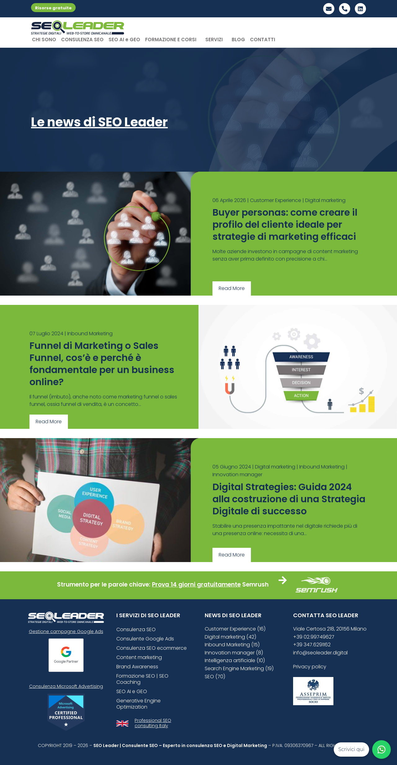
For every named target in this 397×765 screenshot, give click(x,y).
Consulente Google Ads (145, 638)
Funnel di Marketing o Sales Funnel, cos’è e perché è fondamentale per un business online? (101, 364)
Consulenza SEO (136, 629)
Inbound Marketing (90, 333)
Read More (232, 288)
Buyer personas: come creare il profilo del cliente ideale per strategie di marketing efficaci (284, 224)
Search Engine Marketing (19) (239, 668)
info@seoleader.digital (320, 652)
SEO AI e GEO (124, 39)
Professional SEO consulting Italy (153, 723)
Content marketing (139, 657)
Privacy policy (309, 666)
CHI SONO (44, 39)
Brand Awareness (137, 666)
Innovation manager (237, 474)
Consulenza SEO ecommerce (151, 648)
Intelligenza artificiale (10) (235, 660)
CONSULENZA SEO (82, 39)
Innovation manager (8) (234, 652)
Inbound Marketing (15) (232, 644)
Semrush (255, 584)
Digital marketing (325, 200)
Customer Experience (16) (235, 628)
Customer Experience (275, 200)
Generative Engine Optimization (138, 703)
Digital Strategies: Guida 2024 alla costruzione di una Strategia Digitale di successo (288, 499)
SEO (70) (215, 676)
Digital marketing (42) (230, 636)
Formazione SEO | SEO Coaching (142, 679)
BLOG (238, 39)
